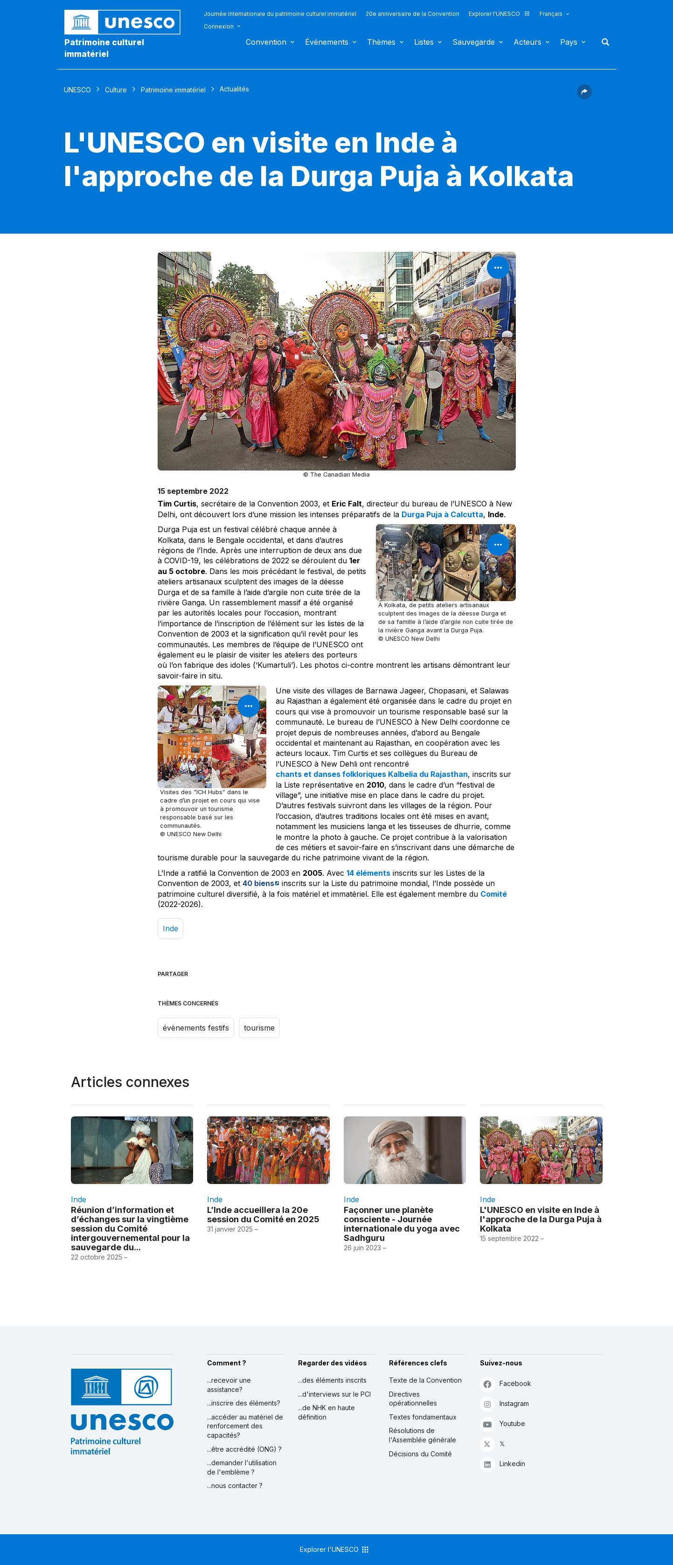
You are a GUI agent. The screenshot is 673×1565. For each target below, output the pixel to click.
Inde (170, 928)
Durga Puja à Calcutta (442, 514)
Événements (326, 42)
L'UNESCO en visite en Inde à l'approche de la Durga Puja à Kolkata (541, 1219)
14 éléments (368, 873)
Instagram (504, 1404)
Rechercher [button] (602, 42)
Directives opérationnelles (413, 1398)
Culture (116, 90)
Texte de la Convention (425, 1380)
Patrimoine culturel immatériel (104, 48)
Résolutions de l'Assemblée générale (422, 1435)
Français (551, 13)
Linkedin (502, 1464)
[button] (584, 96)
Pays (568, 42)
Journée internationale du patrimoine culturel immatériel (280, 13)
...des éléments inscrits (332, 1380)
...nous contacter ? (235, 1485)
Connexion (219, 26)
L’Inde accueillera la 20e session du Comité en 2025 (263, 1214)
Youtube (502, 1424)
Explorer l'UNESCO (499, 13)
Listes (424, 42)
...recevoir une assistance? (229, 1384)
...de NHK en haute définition (326, 1412)
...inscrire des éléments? (243, 1403)
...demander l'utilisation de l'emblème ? (242, 1467)
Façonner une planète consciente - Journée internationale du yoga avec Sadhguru (402, 1224)
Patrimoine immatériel (173, 90)
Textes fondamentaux (423, 1417)
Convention (266, 42)
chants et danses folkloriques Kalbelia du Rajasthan (372, 774)
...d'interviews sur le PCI (334, 1394)
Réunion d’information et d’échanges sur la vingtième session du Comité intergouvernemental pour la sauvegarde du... (130, 1228)
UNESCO (77, 90)
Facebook (505, 1384)
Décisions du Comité (420, 1454)
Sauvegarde (473, 42)
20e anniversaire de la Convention (412, 13)
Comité (493, 894)
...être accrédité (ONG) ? (244, 1449)
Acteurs (527, 42)
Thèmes (381, 42)
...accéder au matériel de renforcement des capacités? (245, 1426)
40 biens (258, 883)
